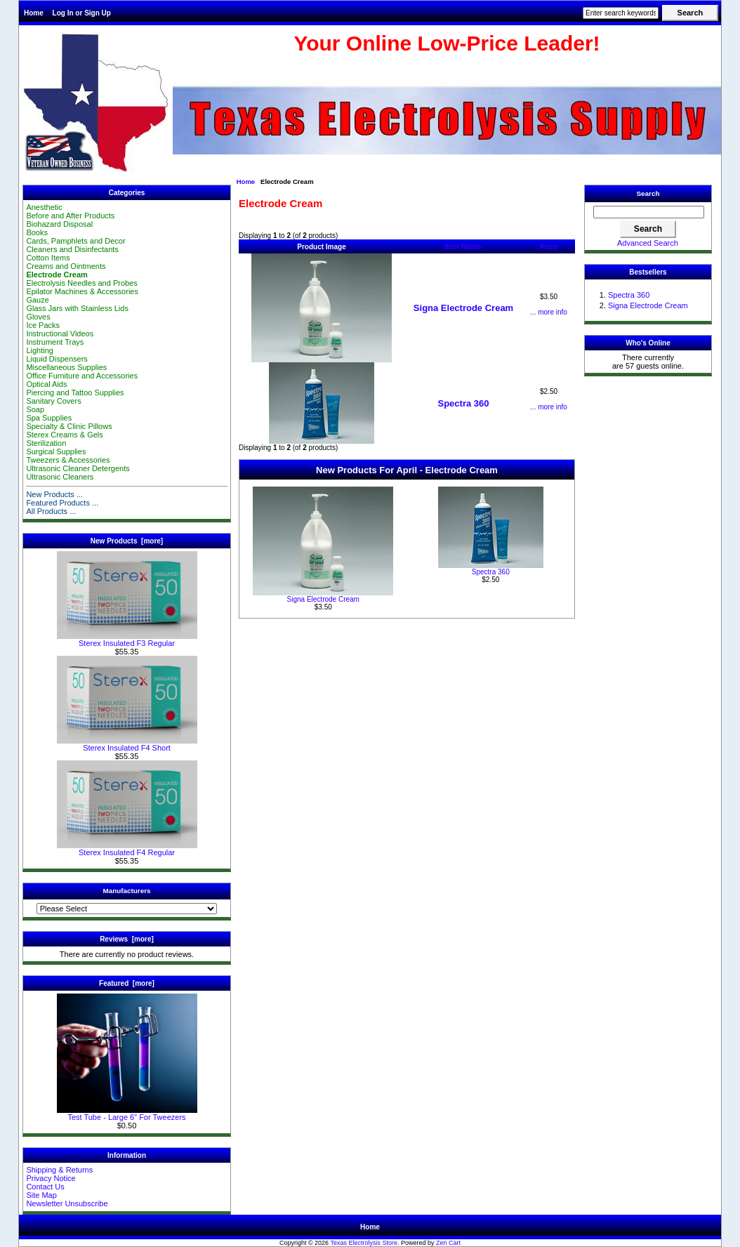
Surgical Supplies (56, 451)
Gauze (37, 300)
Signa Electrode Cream (463, 308)
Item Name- (463, 247)
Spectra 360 (463, 403)
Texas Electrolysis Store (363, 1242)
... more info (548, 312)
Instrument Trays (55, 342)
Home (34, 13)
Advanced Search (647, 243)
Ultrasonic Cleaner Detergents (77, 468)
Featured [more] (126, 983)
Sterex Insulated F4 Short (127, 744)
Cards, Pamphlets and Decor (75, 241)
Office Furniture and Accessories (82, 375)
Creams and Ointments (65, 266)
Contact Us (45, 1186)
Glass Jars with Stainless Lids (77, 308)
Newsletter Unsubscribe (66, 1203)
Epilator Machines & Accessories (82, 291)
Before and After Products (70, 215)
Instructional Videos (59, 333)
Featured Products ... (62, 503)
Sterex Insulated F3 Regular (127, 639)
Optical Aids (46, 384)
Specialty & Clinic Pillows (69, 426)
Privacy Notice (50, 1178)
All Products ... (51, 511)
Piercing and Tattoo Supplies (75, 392)
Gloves (38, 316)
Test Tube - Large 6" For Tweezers (127, 1113)
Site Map (41, 1195)
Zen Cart (448, 1242)
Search (648, 193)
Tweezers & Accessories (68, 460)
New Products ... (54, 494)
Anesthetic (44, 207)
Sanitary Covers (53, 401)
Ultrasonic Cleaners (59, 477)
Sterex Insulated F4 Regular (127, 849)
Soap (35, 409)
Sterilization (46, 443)
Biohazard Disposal (59, 224)
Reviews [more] (127, 939)
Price (548, 247)
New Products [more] (127, 541)
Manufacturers (126, 891)
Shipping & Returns (59, 1170)
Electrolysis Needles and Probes (81, 283)
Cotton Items (48, 257)
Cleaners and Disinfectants (72, 249)
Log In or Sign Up (82, 13)
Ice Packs (43, 325)
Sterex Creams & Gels (64, 434)
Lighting (39, 350)
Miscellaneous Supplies (66, 367)
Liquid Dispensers (56, 359)
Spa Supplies (49, 418)
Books (37, 232)
